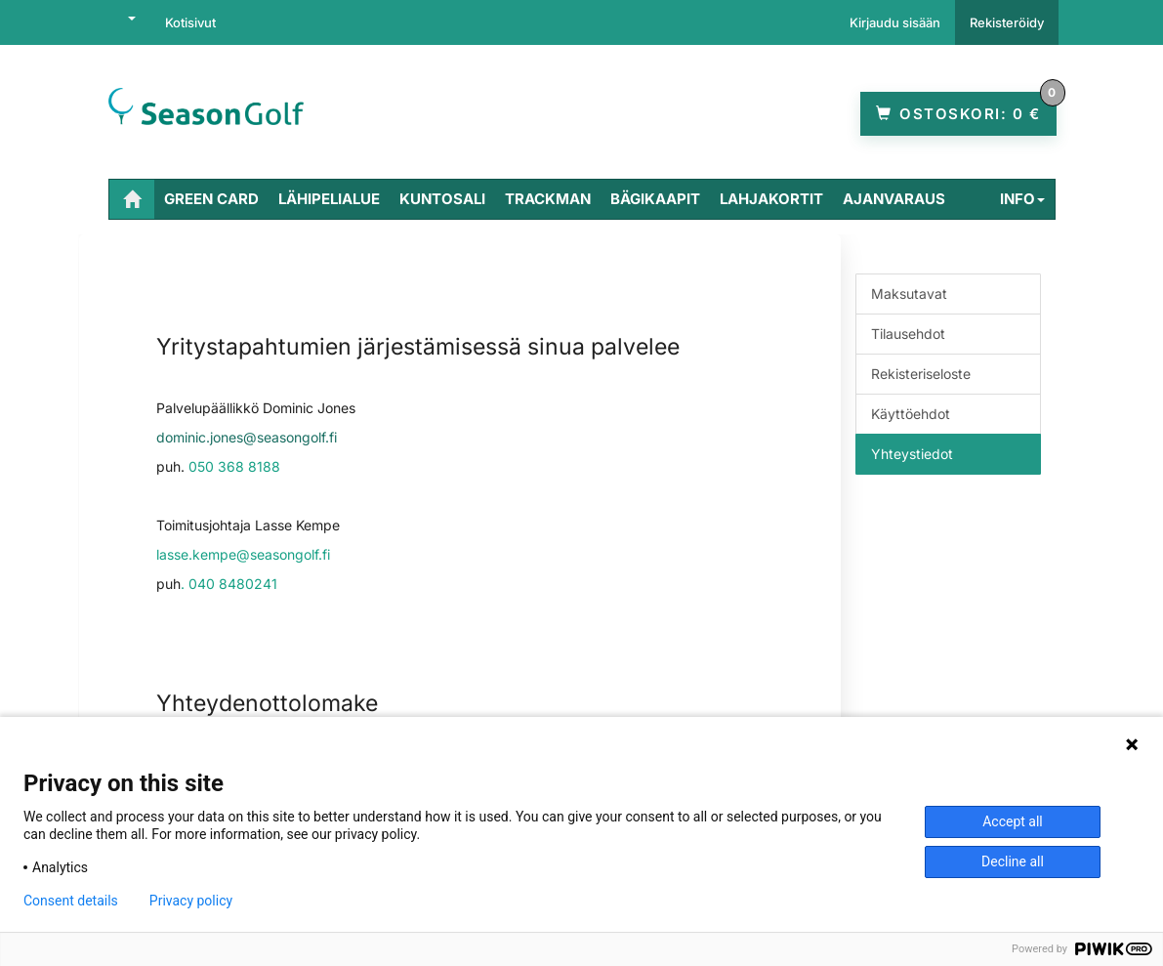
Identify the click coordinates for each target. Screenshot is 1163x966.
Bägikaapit (655, 198)
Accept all (1012, 821)
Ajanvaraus (894, 198)
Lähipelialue (329, 198)
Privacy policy (190, 900)
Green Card (211, 198)
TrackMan (548, 198)
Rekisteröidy (1007, 22)
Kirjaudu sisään (895, 22)
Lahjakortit (771, 198)
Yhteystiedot (912, 453)
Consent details (70, 900)
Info (1022, 198)
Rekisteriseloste (921, 373)
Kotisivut (190, 22)
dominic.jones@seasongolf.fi (246, 437)
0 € (966, 107)
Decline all (1012, 861)
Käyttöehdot (910, 413)
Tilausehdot (908, 333)
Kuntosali (442, 198)
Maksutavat (909, 293)
